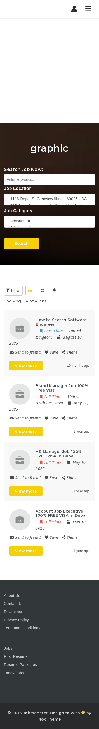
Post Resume (16, 656)
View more (26, 365)
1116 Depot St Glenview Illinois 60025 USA (49, 198)
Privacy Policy (16, 620)
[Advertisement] (49, 70)
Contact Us (13, 603)
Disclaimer (13, 612)
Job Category (18, 211)
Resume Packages (20, 665)
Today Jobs (14, 673)
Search (22, 243)
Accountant (49, 221)
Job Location (18, 188)
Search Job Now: (23, 169)
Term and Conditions (22, 628)
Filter (13, 290)
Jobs (8, 648)
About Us (12, 595)
